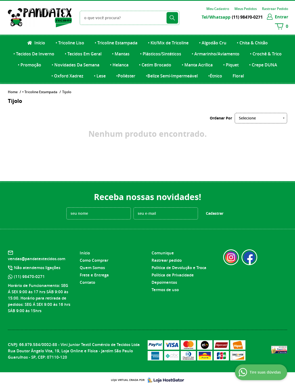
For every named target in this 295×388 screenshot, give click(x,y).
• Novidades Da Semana (75, 65)
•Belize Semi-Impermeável (172, 76)
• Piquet (231, 65)
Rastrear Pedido (275, 8)
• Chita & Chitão (252, 43)
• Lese (100, 76)
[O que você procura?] (172, 18)
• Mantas (121, 54)
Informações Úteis (170, 244)
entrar (281, 17)
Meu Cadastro (217, 8)
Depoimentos (164, 282)
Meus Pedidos (245, 8)
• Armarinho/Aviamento (215, 54)
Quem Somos (92, 267)
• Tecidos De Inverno (33, 54)
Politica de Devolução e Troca (179, 267)
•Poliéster (125, 76)
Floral (238, 76)
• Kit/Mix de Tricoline (168, 43)
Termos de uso (165, 289)
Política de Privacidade (173, 275)
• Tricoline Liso (70, 43)
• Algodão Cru (212, 43)
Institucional (93, 244)
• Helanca (119, 65)
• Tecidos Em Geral (83, 54)
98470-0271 (247, 17)
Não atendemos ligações (37, 267)
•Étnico (215, 76)
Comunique (163, 253)
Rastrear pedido (167, 260)
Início (39, 43)
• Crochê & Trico (266, 54)
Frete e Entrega (94, 275)
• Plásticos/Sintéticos (160, 54)
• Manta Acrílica (197, 65)
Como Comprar (94, 260)
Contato (87, 282)
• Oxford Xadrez (67, 76)
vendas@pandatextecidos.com (36, 258)
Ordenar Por (221, 118)
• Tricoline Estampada (116, 43)
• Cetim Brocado (155, 65)
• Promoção (29, 65)
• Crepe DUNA (263, 65)
